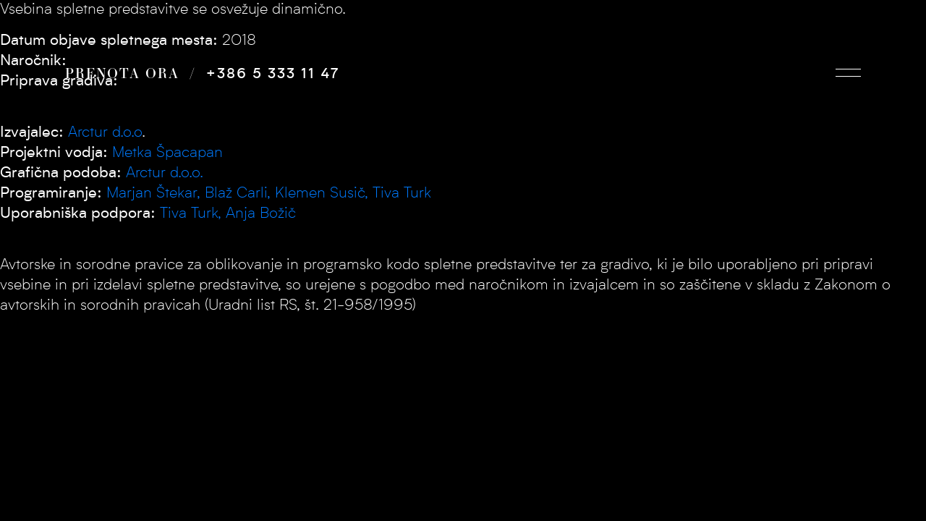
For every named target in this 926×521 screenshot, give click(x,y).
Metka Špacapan (167, 153)
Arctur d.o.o (105, 132)
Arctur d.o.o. (164, 173)
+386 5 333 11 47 (272, 75)
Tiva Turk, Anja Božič (228, 213)
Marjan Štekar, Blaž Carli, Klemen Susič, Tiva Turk (268, 193)
